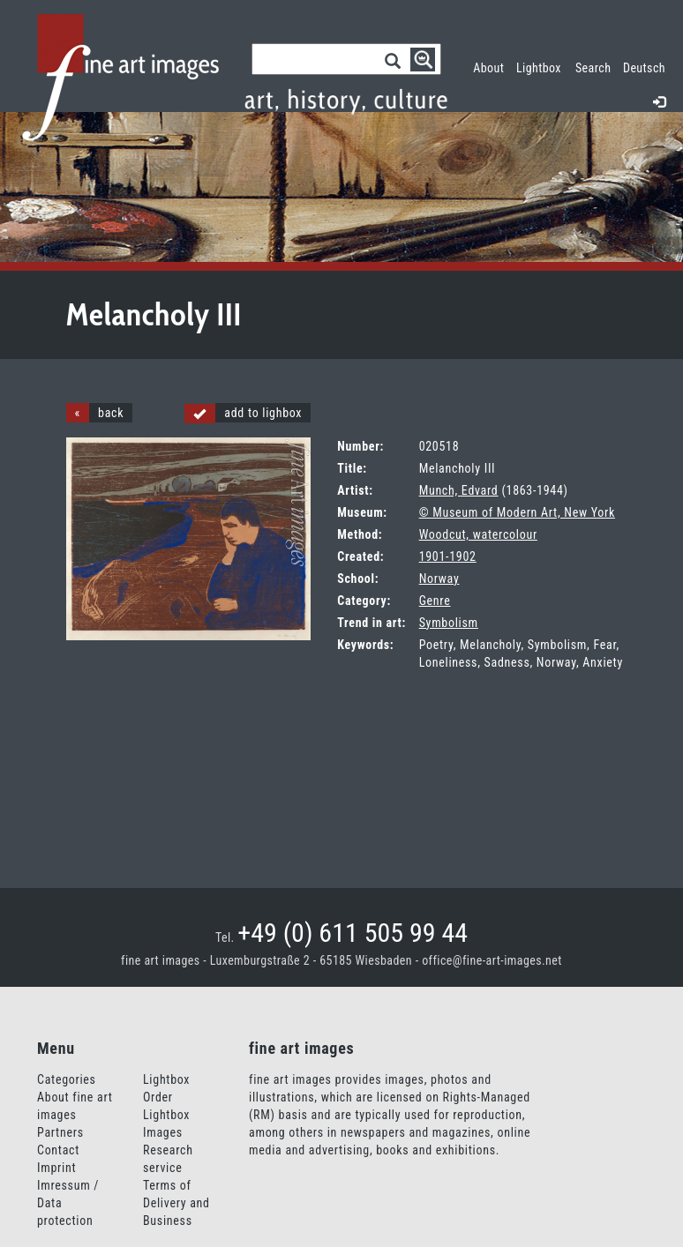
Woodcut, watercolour (478, 534)
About (488, 68)
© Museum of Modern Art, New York (517, 512)
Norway (439, 578)
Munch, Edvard (459, 490)
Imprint (56, 1168)
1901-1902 (448, 556)
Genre (435, 601)
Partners (60, 1132)
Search (593, 68)
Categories (66, 1079)
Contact (58, 1150)
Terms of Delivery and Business (176, 1203)
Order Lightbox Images (166, 1114)
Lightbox (541, 65)
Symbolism (448, 623)
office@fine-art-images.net (492, 960)
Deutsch (644, 68)
